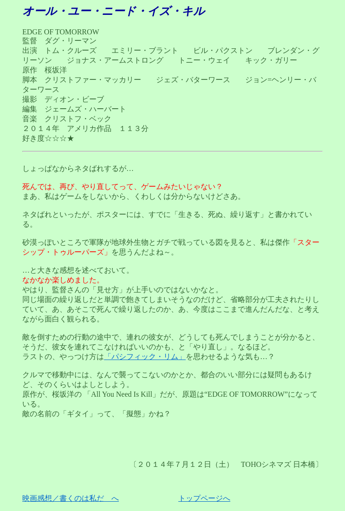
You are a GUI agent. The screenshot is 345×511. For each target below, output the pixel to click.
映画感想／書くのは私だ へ (70, 498)
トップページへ (204, 498)
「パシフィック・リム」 (145, 356)
